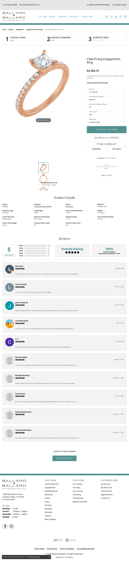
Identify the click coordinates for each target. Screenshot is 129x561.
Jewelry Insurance (80, 501)
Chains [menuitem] (47, 498)
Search (12, 40)
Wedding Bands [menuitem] (51, 491)
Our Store (87, 16)
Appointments (107, 494)
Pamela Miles (21, 357)
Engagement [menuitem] (50, 487)
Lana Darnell (21, 284)
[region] (43, 85)
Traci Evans (20, 393)
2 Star (21, 253)
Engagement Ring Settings (34, 29)
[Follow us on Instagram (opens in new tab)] (11, 526)
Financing (77, 494)
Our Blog (76, 487)
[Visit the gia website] (70, 540)
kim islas (19, 266)
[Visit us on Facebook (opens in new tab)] (5, 526)
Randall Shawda (22, 375)
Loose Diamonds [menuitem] (52, 484)
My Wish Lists (106, 487)
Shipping (96, 149)
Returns (117, 149)
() (49, 246)
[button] (111, 16)
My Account (106, 484)
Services (74, 16)
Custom (42, 16)
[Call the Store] (9, 499)
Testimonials (78, 498)
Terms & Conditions (67, 549)
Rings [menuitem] (47, 501)
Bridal (52, 16)
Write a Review (64, 458)
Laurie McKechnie (23, 430)
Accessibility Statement (86, 549)
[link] (10, 5)
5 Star (21, 246)
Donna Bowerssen (23, 412)
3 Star (21, 251)
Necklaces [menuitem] (49, 494)
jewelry (11, 29)
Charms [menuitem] (48, 516)
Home (4, 29)
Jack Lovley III (21, 302)
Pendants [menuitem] (48, 508)
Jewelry (62, 16)
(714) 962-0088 (49, 185)
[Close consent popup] (49, 557)
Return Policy (39, 549)
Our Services (78, 491)
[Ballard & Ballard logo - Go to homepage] (13, 16)
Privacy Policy (52, 549)
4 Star (21, 248)
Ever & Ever (69, 206)
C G (16, 339)
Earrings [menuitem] (48, 505)
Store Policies (106, 491)
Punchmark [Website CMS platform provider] (69, 557)
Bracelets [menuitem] (48, 512)
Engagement (20, 29)
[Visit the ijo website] (58, 540)
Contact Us (105, 498)
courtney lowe (21, 320)
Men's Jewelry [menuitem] (50, 519)
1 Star (21, 256)
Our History (77, 484)
